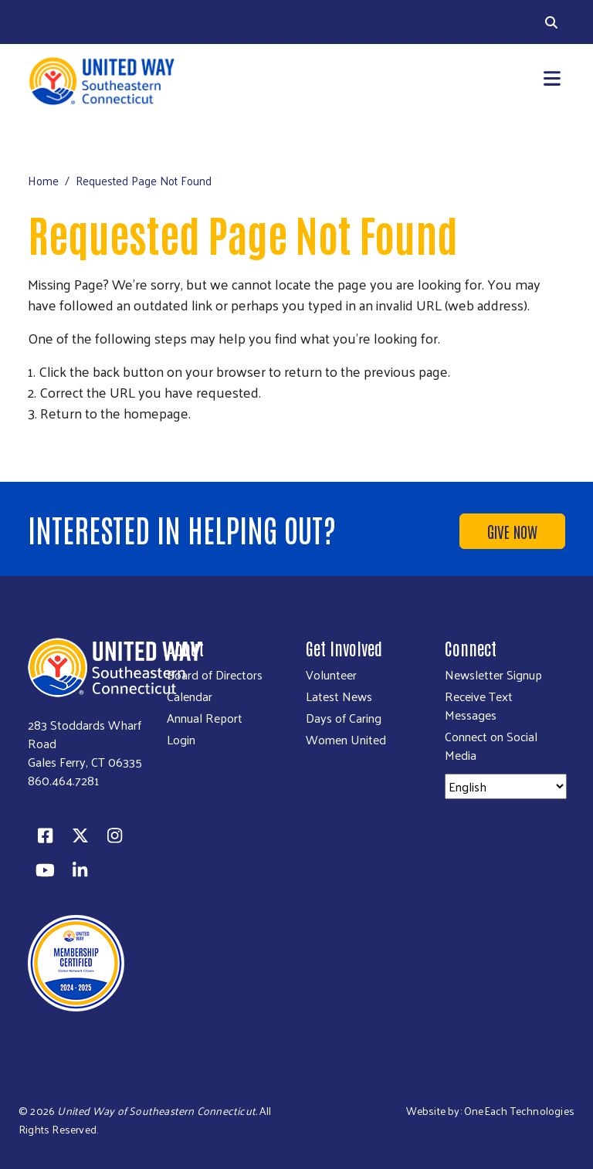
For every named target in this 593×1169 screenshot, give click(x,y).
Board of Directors (215, 675)
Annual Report (204, 718)
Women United (346, 740)
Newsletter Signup (493, 675)
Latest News (339, 696)
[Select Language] (506, 786)
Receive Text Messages (479, 706)
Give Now (512, 531)
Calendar (189, 696)
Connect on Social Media (491, 746)
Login (181, 740)
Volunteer (331, 675)
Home (43, 180)
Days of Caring (343, 718)
